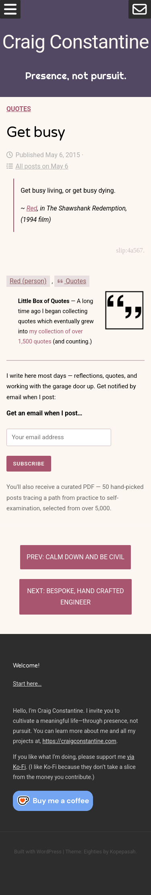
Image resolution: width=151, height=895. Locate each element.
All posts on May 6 (37, 166)
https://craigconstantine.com (79, 741)
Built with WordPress (38, 852)
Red (32, 208)
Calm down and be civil (85, 557)
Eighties (93, 852)
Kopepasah (123, 852)
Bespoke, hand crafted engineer (85, 596)
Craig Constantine (75, 41)
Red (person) (28, 281)
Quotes (18, 109)
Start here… (27, 683)
